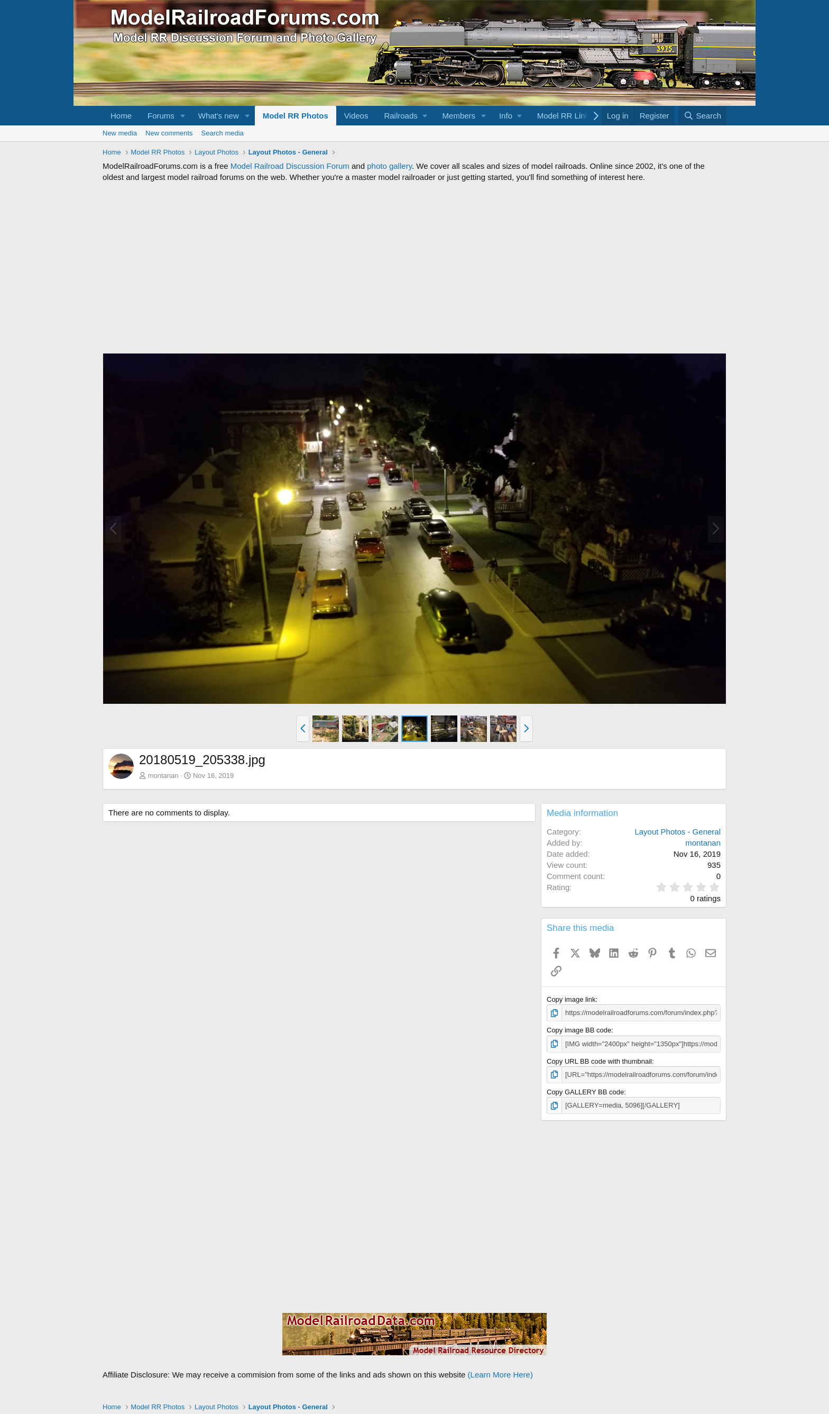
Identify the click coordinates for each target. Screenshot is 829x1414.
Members (459, 115)
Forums (161, 115)
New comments (169, 133)
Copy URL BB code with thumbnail (599, 1061)
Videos (356, 115)
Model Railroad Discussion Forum (290, 165)
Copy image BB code (579, 1030)
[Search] (702, 115)
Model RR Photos (295, 115)
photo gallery (389, 165)
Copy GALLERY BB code (585, 1092)
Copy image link (571, 999)
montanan (163, 775)
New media (120, 133)
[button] (183, 115)
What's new (218, 115)
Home (121, 115)
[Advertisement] (414, 268)
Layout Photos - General (677, 831)
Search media (222, 133)
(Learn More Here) (500, 1374)
